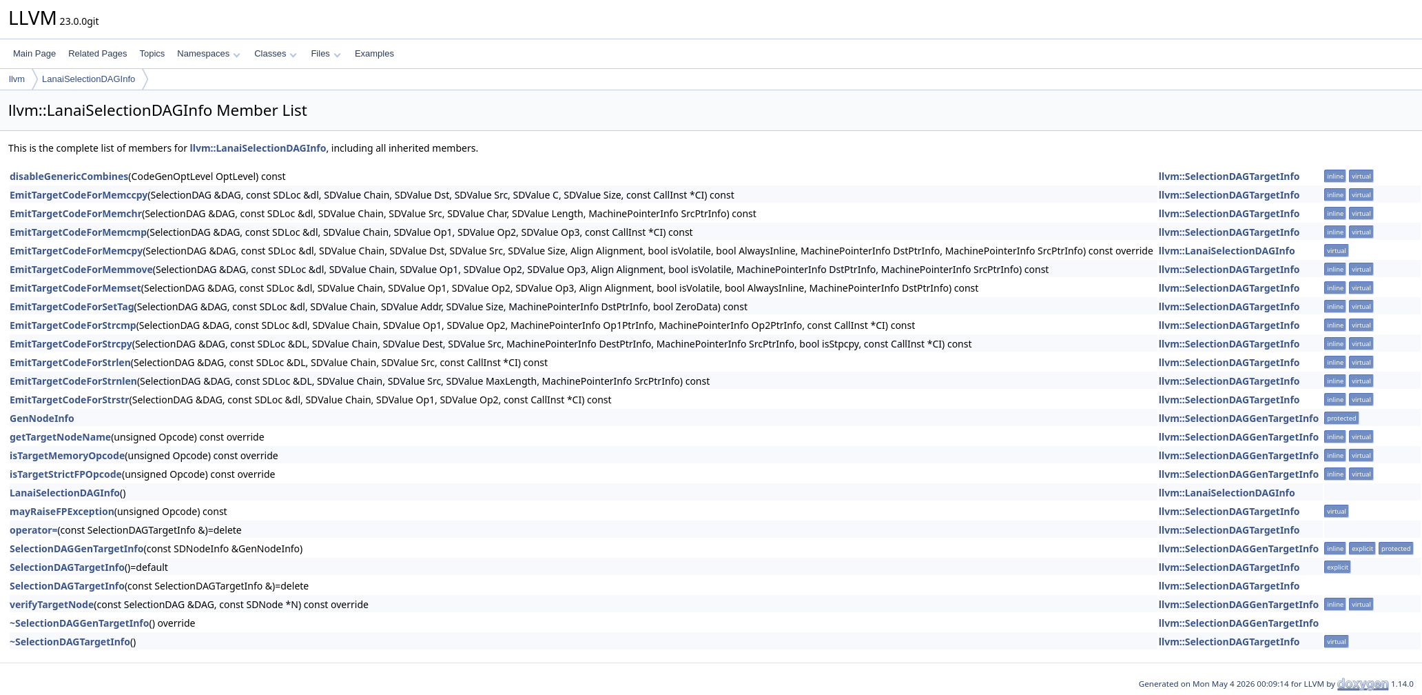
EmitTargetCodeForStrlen (70, 362)
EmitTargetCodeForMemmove (81, 269)
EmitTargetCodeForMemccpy (78, 194)
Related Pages (97, 53)
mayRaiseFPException (62, 511)
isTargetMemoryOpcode (67, 455)
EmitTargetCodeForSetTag (72, 306)
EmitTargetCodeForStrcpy (71, 343)
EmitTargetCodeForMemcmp (78, 232)
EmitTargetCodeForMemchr (76, 213)
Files (325, 53)
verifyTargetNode (52, 604)
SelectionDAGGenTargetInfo (77, 548)
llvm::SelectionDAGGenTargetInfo (1239, 418)
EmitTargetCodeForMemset (75, 287)
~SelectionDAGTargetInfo (70, 641)
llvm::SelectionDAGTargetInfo (1229, 176)
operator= (33, 529)
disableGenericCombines (69, 176)
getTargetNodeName (60, 436)
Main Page (34, 53)
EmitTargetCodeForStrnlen (73, 380)
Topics (152, 53)
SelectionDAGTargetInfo (67, 567)
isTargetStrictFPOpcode (66, 474)
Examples (374, 53)
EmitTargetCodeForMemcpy (76, 250)
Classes (275, 53)
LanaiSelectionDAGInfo (88, 79)
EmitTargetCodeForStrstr (70, 399)
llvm (17, 79)
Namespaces (208, 53)
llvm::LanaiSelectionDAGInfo (258, 147)
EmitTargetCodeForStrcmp (73, 325)
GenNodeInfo (42, 418)
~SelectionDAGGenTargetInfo (80, 622)
